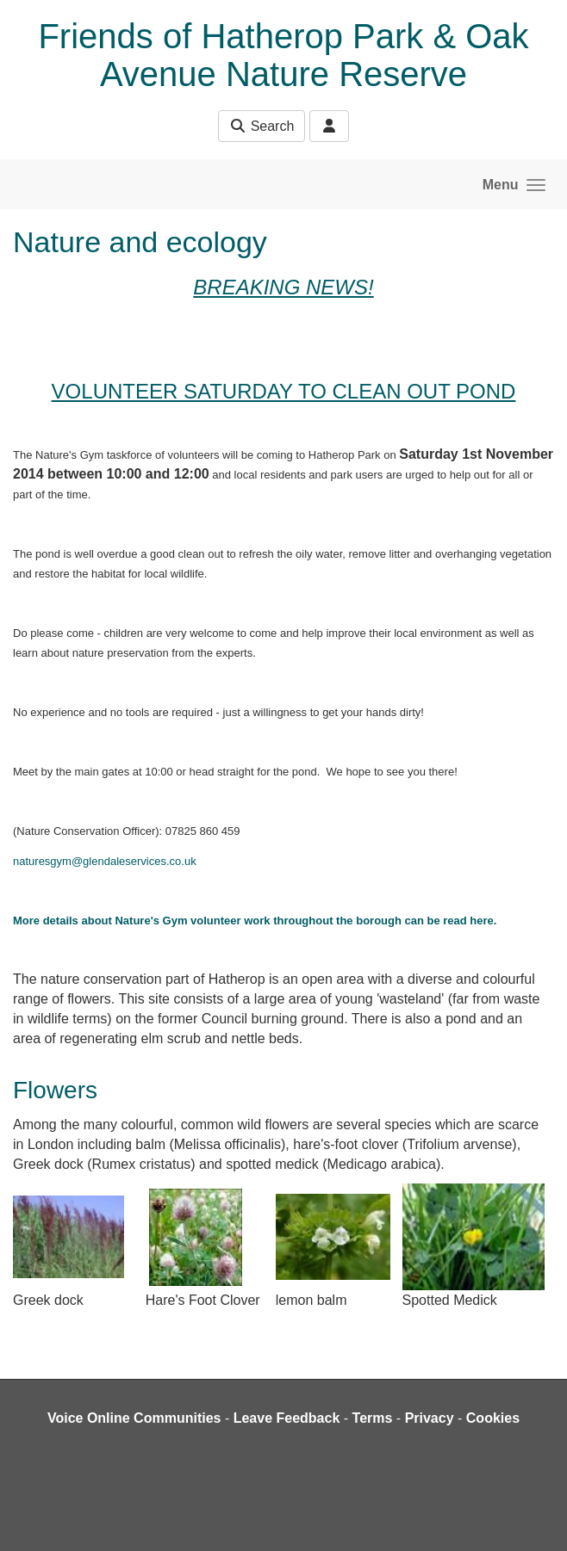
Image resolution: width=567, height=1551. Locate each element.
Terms (372, 1418)
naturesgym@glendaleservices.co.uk (104, 861)
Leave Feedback (287, 1418)
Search (261, 126)
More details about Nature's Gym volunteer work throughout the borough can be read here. (254, 920)
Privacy (429, 1418)
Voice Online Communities (134, 1418)
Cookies (493, 1418)
